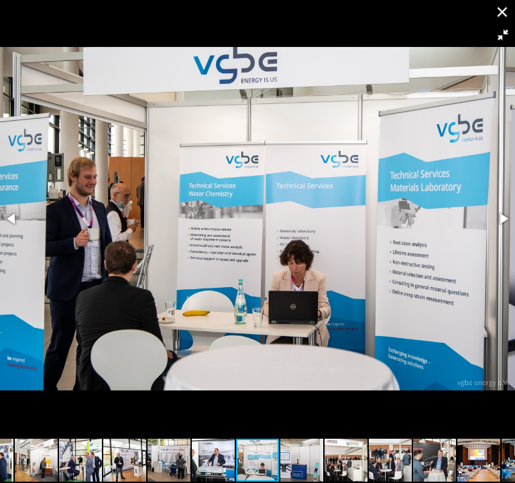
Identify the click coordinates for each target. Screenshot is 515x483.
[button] (503, 35)
